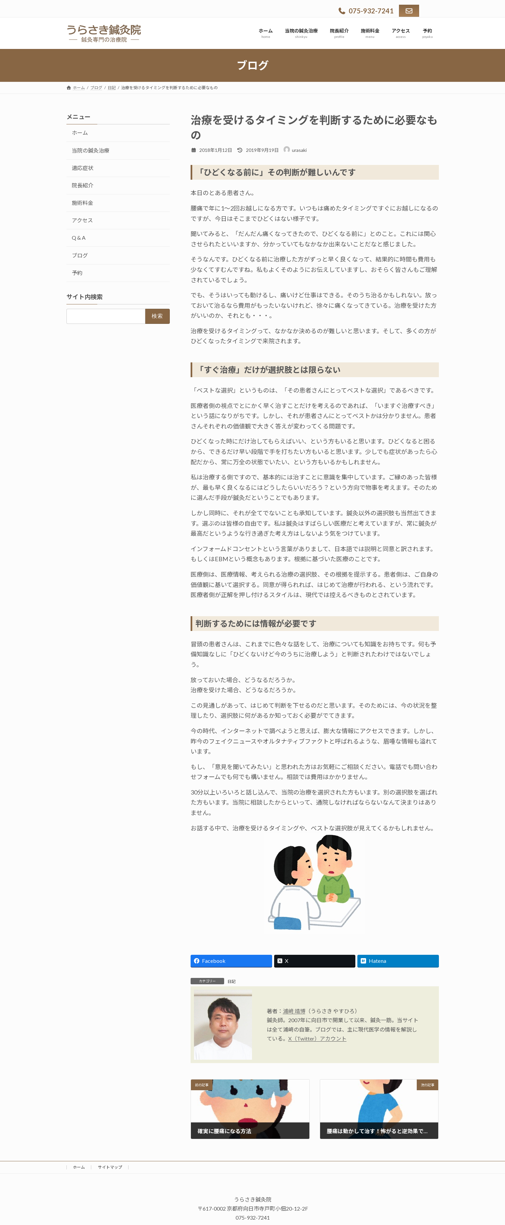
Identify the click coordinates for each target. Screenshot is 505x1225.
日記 (232, 981)
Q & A (79, 237)
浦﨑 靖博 (294, 1011)
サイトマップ (110, 1167)
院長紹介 (82, 185)
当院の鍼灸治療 (90, 150)
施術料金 (82, 202)
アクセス (82, 220)
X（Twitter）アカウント (317, 1038)
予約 (77, 273)
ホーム (80, 132)
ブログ (80, 255)
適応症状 (82, 168)
